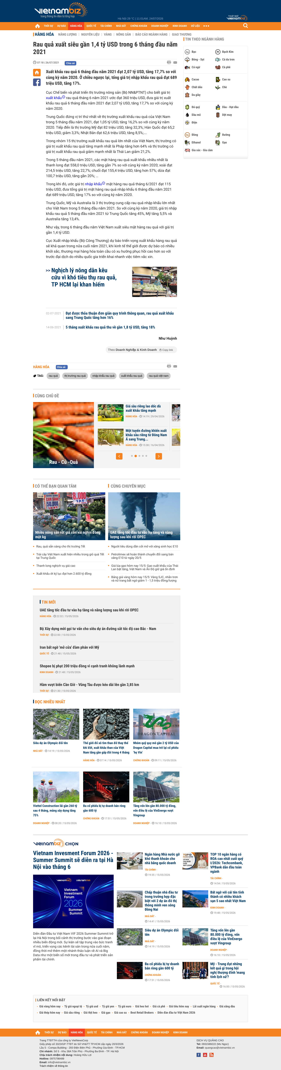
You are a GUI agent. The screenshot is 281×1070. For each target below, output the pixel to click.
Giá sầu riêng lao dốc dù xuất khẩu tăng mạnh (189, 408)
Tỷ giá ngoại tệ (73, 1006)
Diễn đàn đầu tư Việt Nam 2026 (176, 1012)
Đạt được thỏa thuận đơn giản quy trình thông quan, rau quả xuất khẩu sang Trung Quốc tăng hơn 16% (120, 315)
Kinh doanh (46, 672)
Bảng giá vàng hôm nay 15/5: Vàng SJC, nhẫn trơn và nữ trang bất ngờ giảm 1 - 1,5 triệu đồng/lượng (144, 579)
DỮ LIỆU (195, 26)
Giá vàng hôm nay (50, 1006)
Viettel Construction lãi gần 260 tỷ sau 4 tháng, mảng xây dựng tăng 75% (55, 810)
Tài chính (150, 869)
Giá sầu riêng (72, 1012)
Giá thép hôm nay (49, 1012)
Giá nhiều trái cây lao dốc (116, 431)
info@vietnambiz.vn (59, 1062)
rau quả (53, 376)
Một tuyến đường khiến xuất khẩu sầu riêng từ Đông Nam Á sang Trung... (193, 435)
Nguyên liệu (90, 34)
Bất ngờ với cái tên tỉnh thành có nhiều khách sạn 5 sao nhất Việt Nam (228, 896)
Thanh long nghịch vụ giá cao (55, 566)
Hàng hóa (44, 34)
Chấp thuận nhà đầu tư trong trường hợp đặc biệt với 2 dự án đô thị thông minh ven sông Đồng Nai (161, 901)
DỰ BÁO (61, 26)
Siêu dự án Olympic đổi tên (50, 743)
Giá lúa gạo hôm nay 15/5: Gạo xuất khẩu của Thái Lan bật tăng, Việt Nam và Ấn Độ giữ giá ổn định (144, 567)
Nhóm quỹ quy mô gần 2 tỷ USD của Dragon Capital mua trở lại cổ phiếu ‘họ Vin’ (156, 747)
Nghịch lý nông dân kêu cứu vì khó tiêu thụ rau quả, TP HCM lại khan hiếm (84, 277)
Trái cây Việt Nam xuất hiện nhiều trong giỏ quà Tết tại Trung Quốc (70, 556)
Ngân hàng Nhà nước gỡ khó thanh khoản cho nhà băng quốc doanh (162, 858)
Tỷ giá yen (108, 1006)
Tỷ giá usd (92, 1006)
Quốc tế (44, 653)
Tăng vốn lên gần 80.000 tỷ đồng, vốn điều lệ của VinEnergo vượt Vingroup (154, 810)
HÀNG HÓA (76, 26)
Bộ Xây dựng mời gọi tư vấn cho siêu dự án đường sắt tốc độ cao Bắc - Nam (98, 629)
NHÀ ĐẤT (121, 26)
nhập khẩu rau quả (103, 376)
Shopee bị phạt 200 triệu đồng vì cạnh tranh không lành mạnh (87, 666)
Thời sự (44, 634)
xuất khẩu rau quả (131, 376)
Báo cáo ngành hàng (151, 34)
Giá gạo (105, 1012)
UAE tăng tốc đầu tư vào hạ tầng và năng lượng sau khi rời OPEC (141, 534)
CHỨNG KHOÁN (138, 26)
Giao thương (181, 34)
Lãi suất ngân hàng (204, 1006)
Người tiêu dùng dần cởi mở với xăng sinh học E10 (144, 546)
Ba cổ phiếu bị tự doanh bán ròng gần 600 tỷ (104, 808)
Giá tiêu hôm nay (179, 1006)
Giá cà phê (159, 1006)
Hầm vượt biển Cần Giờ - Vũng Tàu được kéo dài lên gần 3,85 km (89, 685)
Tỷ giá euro (124, 1006)
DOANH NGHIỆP (159, 26)
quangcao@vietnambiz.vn (220, 1047)
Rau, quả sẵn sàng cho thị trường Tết (60, 546)
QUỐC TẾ (91, 26)
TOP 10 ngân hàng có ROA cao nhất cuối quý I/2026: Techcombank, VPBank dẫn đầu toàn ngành (226, 863)
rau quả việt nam (158, 376)
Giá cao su (120, 1012)
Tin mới (48, 602)
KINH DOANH (180, 26)
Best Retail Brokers (142, 1012)
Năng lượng (67, 34)
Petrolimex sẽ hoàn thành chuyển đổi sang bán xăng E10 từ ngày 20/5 (142, 556)
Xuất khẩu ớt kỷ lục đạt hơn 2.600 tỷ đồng (64, 574)
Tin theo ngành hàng (204, 39)
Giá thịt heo (90, 1012)
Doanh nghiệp (41, 823)
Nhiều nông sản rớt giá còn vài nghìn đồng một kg (67, 534)
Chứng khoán (141, 760)
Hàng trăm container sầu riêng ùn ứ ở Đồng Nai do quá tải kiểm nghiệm (116, 410)
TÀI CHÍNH (106, 26)
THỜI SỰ (48, 26)
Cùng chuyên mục (128, 486)
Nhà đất (38, 750)
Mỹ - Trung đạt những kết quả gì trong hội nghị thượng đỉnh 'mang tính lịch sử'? (227, 970)
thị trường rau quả (75, 376)
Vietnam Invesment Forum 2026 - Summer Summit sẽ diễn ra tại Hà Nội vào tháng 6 (73, 860)
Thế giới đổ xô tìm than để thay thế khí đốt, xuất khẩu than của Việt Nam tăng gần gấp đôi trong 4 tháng (106, 747)
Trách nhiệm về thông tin (54, 1065)
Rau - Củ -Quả (63, 462)
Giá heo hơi (142, 1006)
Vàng (108, 34)
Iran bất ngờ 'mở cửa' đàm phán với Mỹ (69, 647)
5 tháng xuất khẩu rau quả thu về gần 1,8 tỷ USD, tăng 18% (110, 327)
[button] (119, 456)
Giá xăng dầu (227, 1006)
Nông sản (123, 34)
